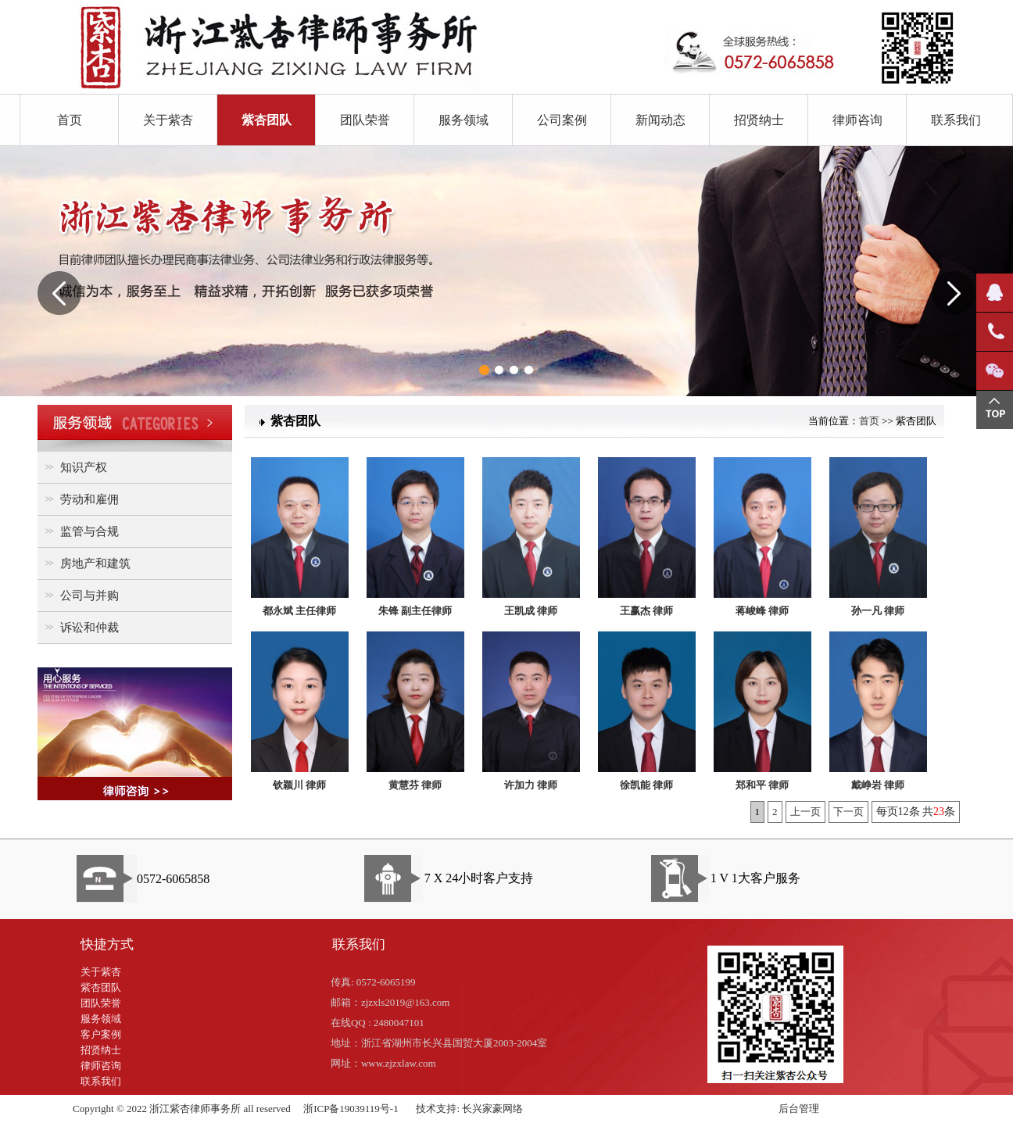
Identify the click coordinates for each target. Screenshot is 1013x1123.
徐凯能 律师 (646, 785)
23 (938, 811)
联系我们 (956, 120)
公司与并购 (80, 595)
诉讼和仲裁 (80, 627)
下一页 (848, 811)
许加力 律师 (530, 785)
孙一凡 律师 (877, 611)
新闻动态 (660, 120)
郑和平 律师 (762, 785)
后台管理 (799, 1108)
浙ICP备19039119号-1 (351, 1108)
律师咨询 (857, 120)
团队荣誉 (365, 120)
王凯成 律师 (530, 611)
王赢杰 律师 (646, 611)
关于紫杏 (168, 120)
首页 (69, 120)
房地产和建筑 (86, 563)
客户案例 (101, 1034)
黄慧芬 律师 (415, 785)
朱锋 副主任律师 (415, 611)
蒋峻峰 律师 (762, 611)
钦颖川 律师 (299, 785)
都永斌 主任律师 (299, 611)
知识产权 (74, 467)
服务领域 (463, 120)
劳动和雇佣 (80, 499)
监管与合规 (80, 531)
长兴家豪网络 (492, 1108)
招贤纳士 (759, 120)
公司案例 (562, 120)
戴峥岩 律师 (877, 785)
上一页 (805, 811)
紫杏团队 (267, 120)
